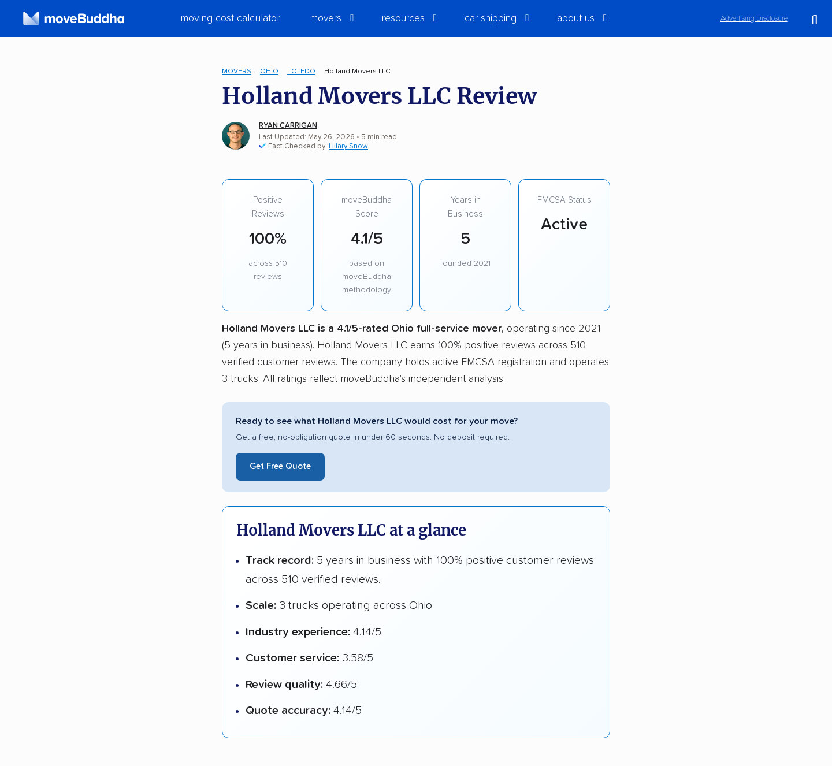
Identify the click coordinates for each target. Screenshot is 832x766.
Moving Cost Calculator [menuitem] (230, 18)
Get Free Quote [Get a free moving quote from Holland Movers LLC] (280, 466)
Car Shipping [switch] (491, 18)
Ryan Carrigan (288, 125)
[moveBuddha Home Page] (73, 18)
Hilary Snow (348, 146)
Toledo (301, 71)
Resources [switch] (403, 18)
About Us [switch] (576, 18)
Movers (236, 71)
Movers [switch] (325, 18)
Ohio (269, 71)
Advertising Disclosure (754, 19)
